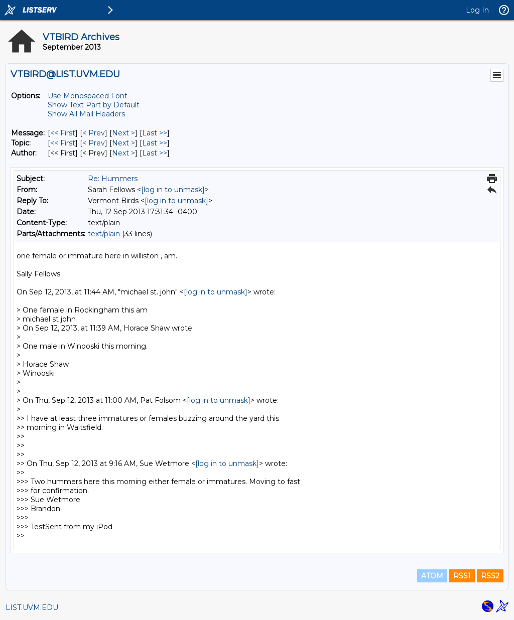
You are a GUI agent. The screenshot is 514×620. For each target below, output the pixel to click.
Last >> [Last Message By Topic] (154, 142)
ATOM (432, 575)
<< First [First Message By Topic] (62, 142)
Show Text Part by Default (94, 104)
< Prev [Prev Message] (93, 132)
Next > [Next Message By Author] (123, 153)
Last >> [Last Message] (154, 132)
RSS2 (490, 575)
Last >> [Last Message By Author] (154, 153)
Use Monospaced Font (87, 95)
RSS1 (462, 575)
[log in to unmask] (173, 189)
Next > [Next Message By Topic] (123, 142)
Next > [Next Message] (123, 132)
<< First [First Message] (62, 132)
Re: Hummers (113, 178)
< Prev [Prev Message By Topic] (93, 142)
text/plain (104, 233)
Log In (477, 10)
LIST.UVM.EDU (32, 607)
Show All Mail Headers (86, 113)
